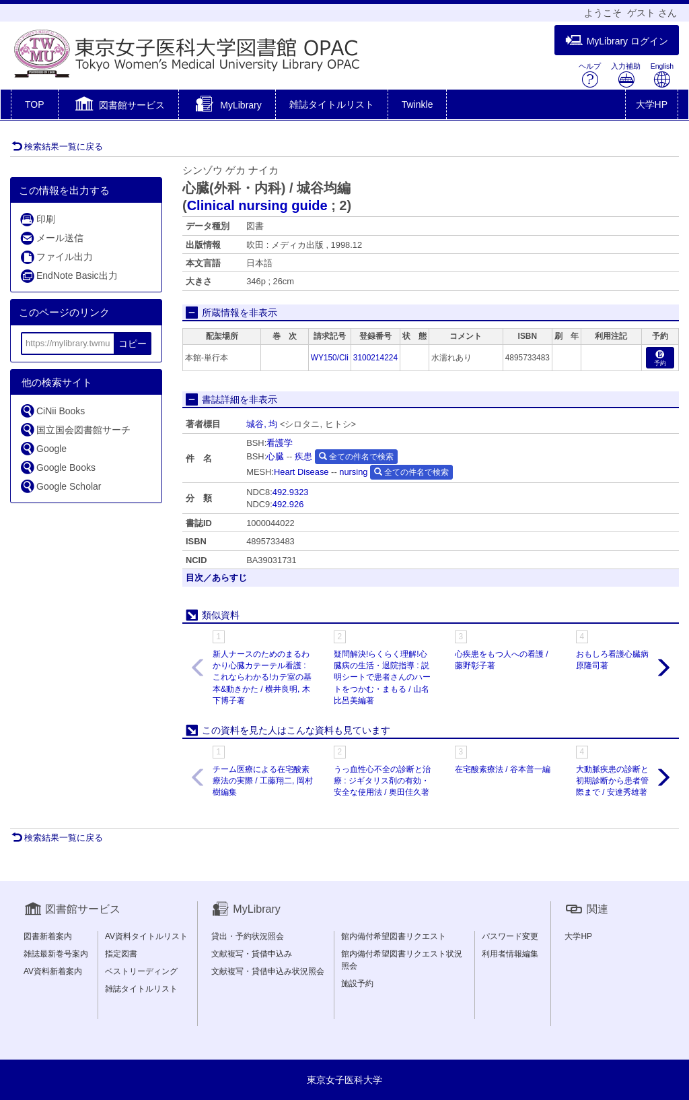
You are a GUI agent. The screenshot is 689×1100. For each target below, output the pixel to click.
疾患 (303, 456)
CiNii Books (52, 410)
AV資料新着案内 (53, 971)
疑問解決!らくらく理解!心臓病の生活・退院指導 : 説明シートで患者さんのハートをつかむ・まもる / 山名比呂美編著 (382, 677)
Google (43, 448)
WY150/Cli (330, 357)
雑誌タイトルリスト (331, 104)
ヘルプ (590, 75)
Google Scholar (61, 486)
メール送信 (51, 238)
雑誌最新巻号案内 (56, 954)
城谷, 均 (261, 424)
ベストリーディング (141, 971)
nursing (353, 472)
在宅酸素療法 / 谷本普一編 (502, 769)
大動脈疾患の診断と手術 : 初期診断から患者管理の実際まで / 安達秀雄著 (624, 781)
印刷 (37, 219)
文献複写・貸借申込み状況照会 (267, 971)
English (662, 75)
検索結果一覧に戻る (57, 146)
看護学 (279, 443)
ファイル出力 (56, 257)
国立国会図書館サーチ (75, 429)
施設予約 (357, 983)
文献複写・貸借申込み (251, 954)
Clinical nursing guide (257, 205)
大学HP (651, 104)
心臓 (275, 456)
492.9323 (291, 492)
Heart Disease (301, 472)
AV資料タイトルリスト (146, 936)
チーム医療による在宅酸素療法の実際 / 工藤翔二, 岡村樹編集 (263, 781)
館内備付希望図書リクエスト (393, 936)
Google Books (58, 467)
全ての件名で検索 (356, 456)
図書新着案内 (48, 936)
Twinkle (417, 104)
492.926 (288, 504)
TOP (34, 104)
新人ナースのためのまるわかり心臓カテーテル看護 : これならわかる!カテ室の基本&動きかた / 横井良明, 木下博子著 (262, 677)
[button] (119, 106)
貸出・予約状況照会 (247, 936)
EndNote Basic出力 (69, 276)
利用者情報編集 (510, 954)
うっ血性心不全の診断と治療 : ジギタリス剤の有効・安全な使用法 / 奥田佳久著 (382, 781)
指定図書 (121, 954)
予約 (660, 358)
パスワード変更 (510, 936)
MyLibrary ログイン (616, 41)
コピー (132, 343)
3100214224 (375, 357)
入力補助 (626, 75)
